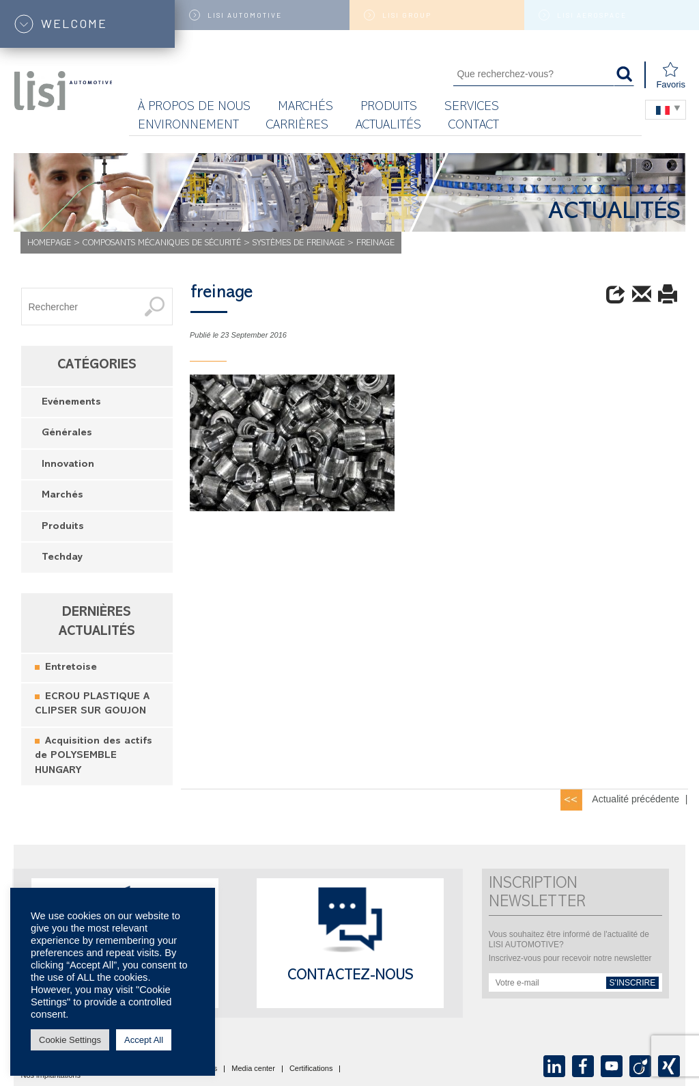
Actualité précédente (635, 798)
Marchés (62, 496)
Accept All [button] (143, 1040)
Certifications (311, 1068)
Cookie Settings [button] (70, 1040)
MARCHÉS (305, 107)
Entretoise (71, 668)
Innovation (68, 465)
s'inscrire (633, 983)
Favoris (670, 76)
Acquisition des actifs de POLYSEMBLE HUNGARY (93, 756)
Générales (67, 434)
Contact (473, 126)
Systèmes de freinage (299, 243)
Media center (253, 1068)
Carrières (297, 126)
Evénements (71, 403)
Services (471, 107)
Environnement (188, 126)
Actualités (388, 126)
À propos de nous (194, 107)
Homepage (49, 243)
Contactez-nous (350, 976)
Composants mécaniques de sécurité (162, 243)
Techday (62, 558)
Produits (388, 107)
